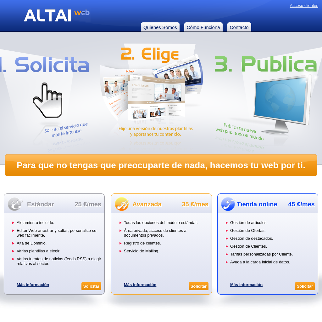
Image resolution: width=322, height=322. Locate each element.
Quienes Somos (160, 27)
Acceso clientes (304, 5)
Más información (33, 284)
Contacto (239, 27)
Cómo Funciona (203, 27)
